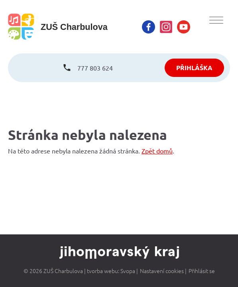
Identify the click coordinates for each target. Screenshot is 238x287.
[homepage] (58, 27)
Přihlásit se (202, 271)
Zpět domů (157, 151)
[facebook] (148, 26)
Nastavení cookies (162, 271)
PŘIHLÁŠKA (194, 67)
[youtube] (183, 26)
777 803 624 (95, 68)
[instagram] (166, 27)
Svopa (127, 271)
